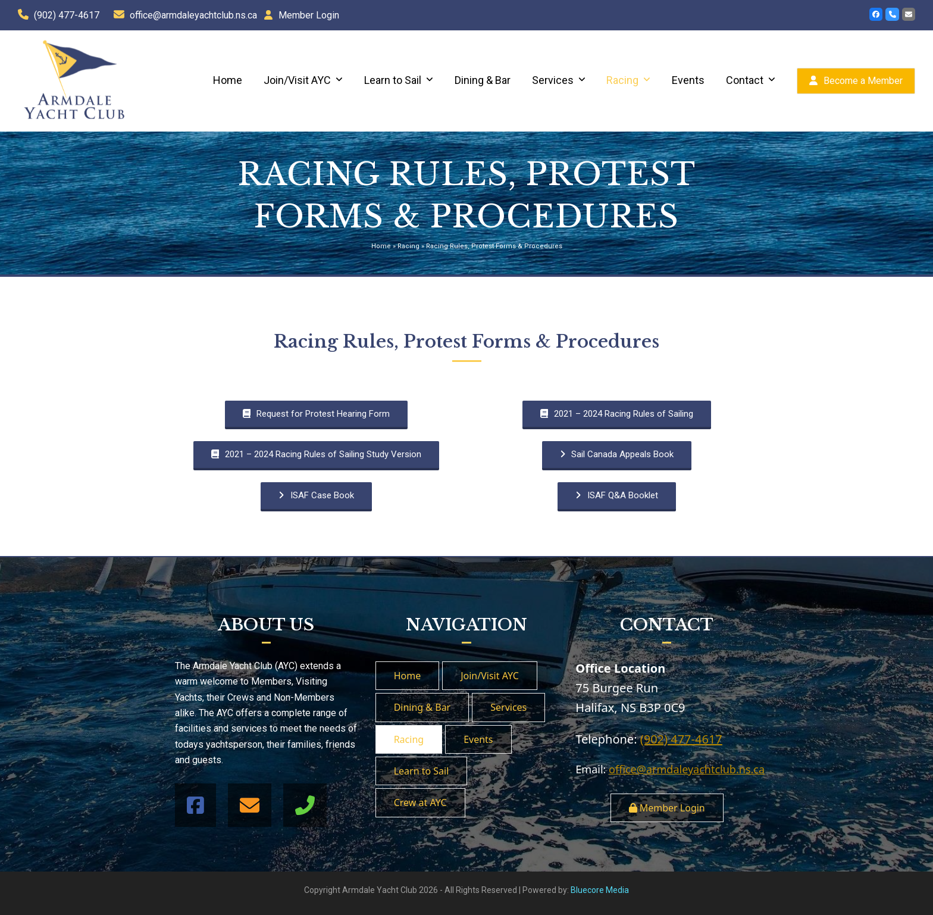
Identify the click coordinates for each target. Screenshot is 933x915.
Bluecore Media (600, 890)
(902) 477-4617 (66, 15)
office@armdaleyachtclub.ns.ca (193, 15)
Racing (408, 246)
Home (381, 246)
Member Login (308, 15)
